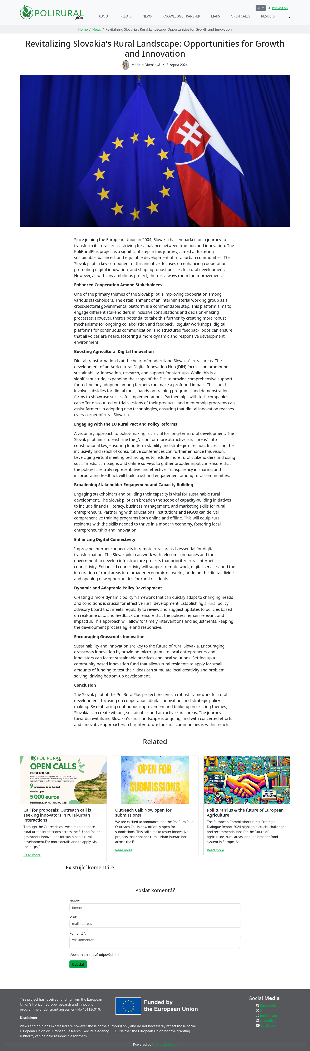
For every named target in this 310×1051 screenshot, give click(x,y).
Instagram (268, 1015)
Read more (32, 855)
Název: (74, 901)
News (147, 16)
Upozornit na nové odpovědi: (92, 954)
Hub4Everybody (164, 1044)
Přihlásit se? (278, 8)
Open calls (240, 16)
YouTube (268, 1025)
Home (83, 29)
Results (268, 16)
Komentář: (77, 933)
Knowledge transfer (181, 16)
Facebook (268, 1005)
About (104, 16)
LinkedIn (267, 1020)
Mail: (73, 917)
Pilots (126, 16)
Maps (215, 16)
